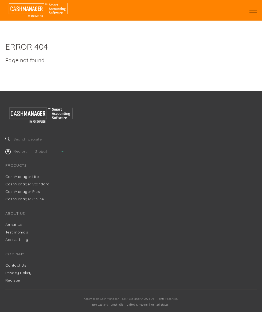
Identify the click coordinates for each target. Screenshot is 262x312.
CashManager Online (24, 199)
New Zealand (100, 304)
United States (160, 304)
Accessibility (16, 239)
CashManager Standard (27, 184)
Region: (16, 151)
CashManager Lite (22, 176)
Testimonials (16, 232)
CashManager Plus (22, 191)
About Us (13, 224)
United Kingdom (137, 304)
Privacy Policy (18, 272)
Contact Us (15, 265)
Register (12, 280)
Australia (117, 304)
